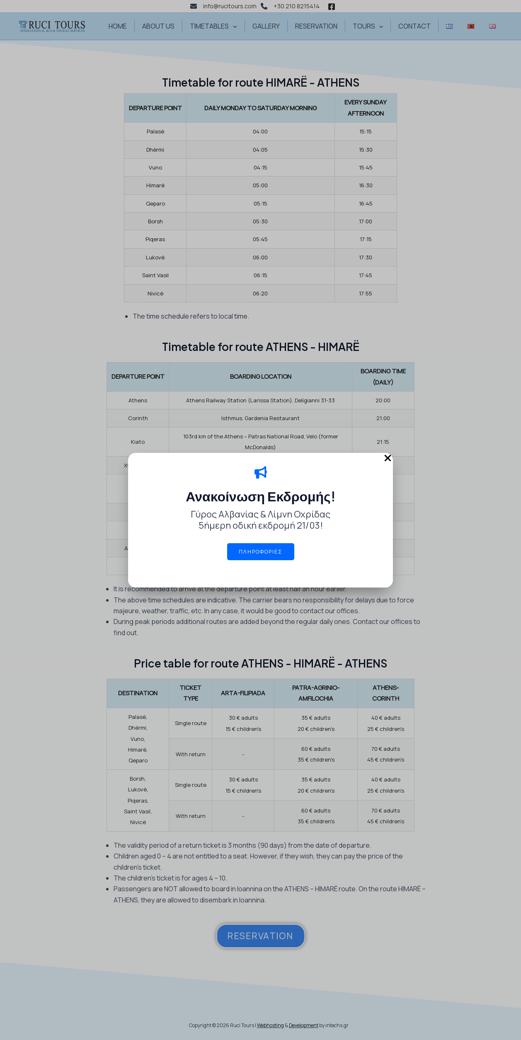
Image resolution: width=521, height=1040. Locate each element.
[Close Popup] (388, 458)
